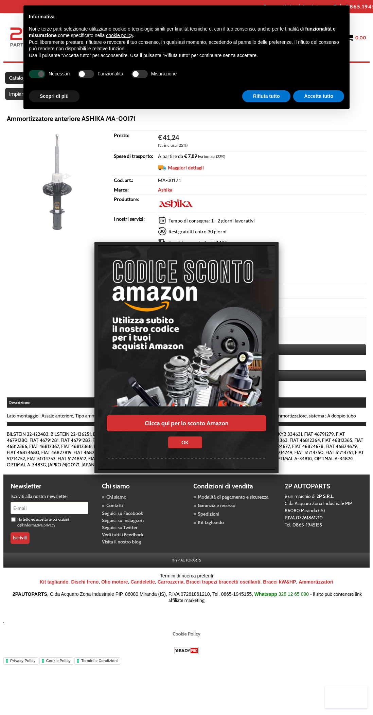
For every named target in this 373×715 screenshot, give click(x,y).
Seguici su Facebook (122, 529)
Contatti (114, 522)
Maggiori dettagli (186, 178)
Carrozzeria (170, 598)
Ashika (165, 200)
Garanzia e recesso (216, 522)
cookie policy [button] (119, 35)
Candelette (142, 598)
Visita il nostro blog (121, 558)
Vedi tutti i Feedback (122, 551)
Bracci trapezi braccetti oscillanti (223, 598)
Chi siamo (116, 513)
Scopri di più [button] (54, 96)
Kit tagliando (211, 539)
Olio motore (114, 598)
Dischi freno (85, 598)
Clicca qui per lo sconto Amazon (186, 423)
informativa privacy (39, 541)
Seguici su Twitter (120, 544)
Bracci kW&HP (279, 598)
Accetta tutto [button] (318, 96)
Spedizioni (208, 530)
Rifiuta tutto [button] (266, 96)
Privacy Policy (23, 677)
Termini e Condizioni (99, 677)
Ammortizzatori (316, 598)
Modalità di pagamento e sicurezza (233, 513)
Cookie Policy (186, 650)
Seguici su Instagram (123, 537)
